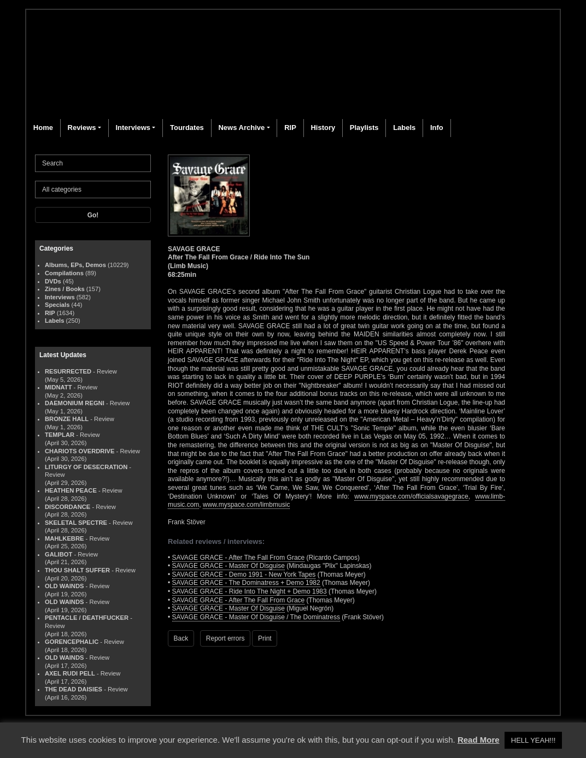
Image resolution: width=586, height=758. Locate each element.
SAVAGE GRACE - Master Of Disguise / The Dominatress (256, 617)
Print (265, 638)
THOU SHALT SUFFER (77, 570)
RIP (290, 127)
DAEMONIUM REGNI (74, 403)
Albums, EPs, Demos (75, 265)
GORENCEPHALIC (71, 641)
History (322, 127)
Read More (479, 739)
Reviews (82, 127)
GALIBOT (58, 554)
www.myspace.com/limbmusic (246, 504)
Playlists (364, 127)
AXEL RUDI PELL (70, 673)
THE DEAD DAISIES (73, 689)
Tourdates (187, 127)
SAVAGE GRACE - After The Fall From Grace (238, 557)
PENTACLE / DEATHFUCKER (86, 617)
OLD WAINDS (64, 586)
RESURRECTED (68, 371)
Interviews (132, 127)
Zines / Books (65, 289)
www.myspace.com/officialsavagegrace (411, 496)
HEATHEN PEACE (71, 490)
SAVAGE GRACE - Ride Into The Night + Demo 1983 (249, 591)
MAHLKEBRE (64, 538)
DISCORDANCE (67, 507)
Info (436, 127)
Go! (93, 215)
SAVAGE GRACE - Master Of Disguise (228, 566)
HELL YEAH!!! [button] (533, 740)
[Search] (93, 163)
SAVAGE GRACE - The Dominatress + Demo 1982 (246, 583)
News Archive (241, 127)
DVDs (53, 281)
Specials (57, 304)
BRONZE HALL (67, 419)
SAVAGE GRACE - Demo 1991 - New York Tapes (244, 574)
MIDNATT (58, 387)
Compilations (64, 273)
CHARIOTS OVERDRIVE (79, 451)
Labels (404, 127)
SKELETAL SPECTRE (76, 522)
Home (43, 127)
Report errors (225, 638)
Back (181, 638)
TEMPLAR (59, 434)
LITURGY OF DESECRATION (86, 467)
